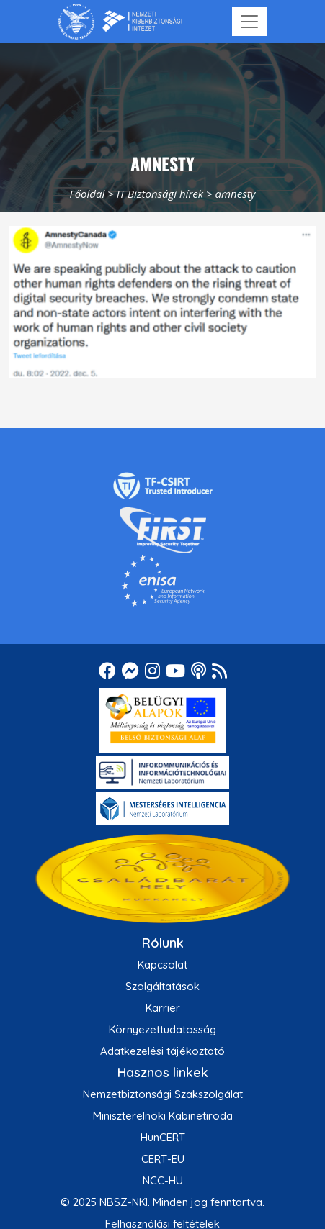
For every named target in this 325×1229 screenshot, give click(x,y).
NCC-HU (163, 1180)
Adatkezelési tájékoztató (162, 1051)
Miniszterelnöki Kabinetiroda (163, 1116)
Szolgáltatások (162, 986)
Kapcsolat (162, 964)
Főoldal (86, 193)
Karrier (163, 1008)
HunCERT (163, 1137)
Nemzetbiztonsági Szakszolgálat (163, 1094)
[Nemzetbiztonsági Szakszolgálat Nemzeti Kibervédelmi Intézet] (120, 21)
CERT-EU (162, 1159)
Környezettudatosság (162, 1029)
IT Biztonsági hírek (160, 193)
